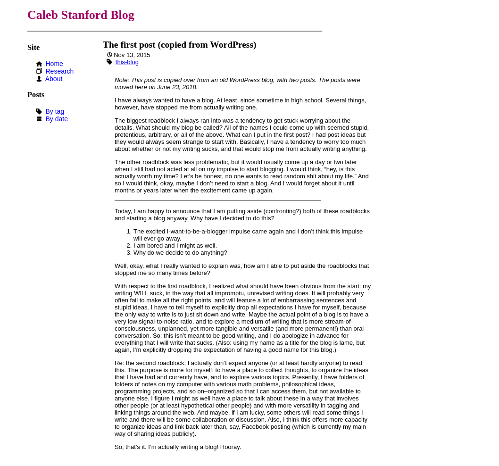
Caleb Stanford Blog (80, 15)
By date (56, 119)
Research (59, 71)
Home (54, 63)
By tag (54, 111)
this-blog (127, 62)
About (54, 79)
